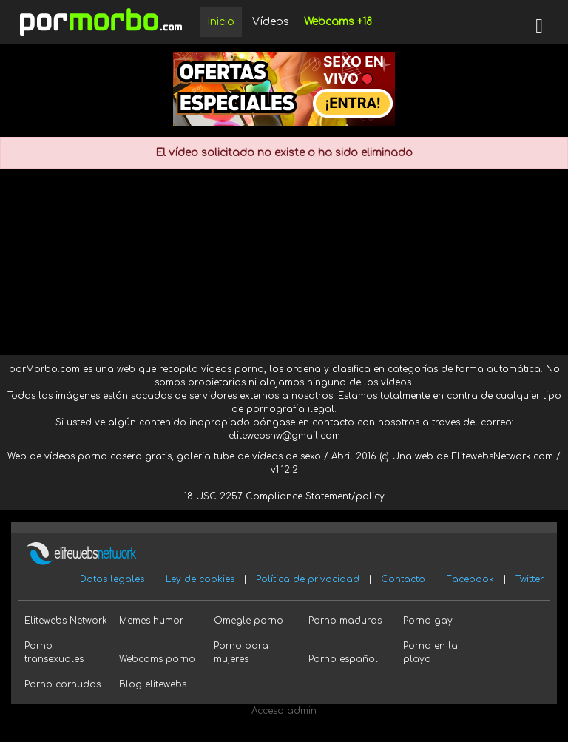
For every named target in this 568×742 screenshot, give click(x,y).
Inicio (220, 21)
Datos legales (112, 579)
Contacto (403, 579)
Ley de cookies (200, 579)
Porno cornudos (62, 684)
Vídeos (270, 21)
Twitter (529, 579)
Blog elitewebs (152, 684)
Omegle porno (248, 620)
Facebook (470, 579)
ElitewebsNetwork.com (502, 456)
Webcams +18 (338, 21)
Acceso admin (284, 711)
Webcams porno (157, 659)
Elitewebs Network (65, 620)
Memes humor (151, 620)
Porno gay (428, 620)
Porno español (343, 659)
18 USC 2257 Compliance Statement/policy (284, 496)
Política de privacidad (307, 579)
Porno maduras (345, 620)
